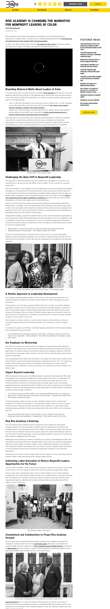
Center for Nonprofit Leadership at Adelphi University (48, 546)
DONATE (98, 4)
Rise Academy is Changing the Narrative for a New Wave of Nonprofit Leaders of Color (89, 90)
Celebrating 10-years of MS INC (89, 100)
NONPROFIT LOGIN (75, 4)
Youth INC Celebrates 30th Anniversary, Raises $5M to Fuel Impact (90, 71)
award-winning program (40, 544)
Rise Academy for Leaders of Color (46, 44)
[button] (15, 10)
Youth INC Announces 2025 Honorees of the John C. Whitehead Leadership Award (90, 54)
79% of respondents (48, 93)
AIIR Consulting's (12, 548)
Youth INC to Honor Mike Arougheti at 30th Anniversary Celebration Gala (90, 78)
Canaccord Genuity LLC (12, 602)
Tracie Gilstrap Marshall (13, 28)
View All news (89, 112)
